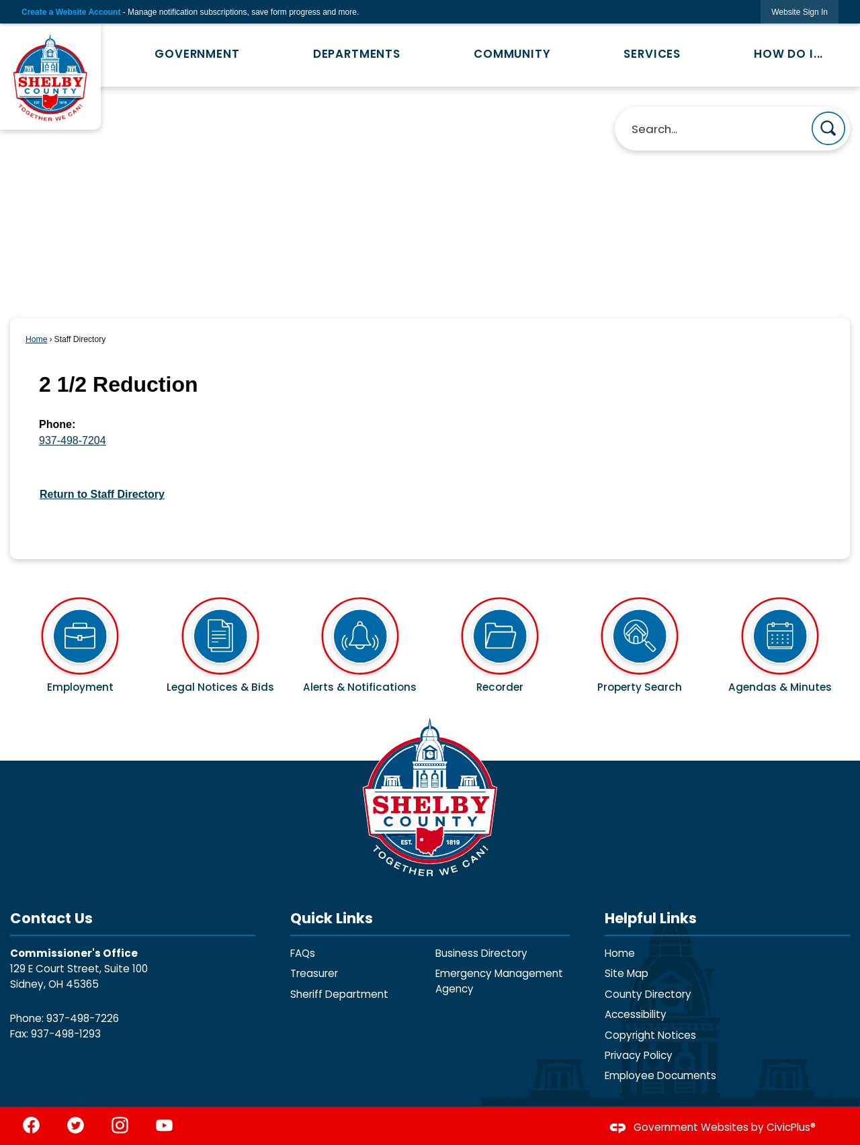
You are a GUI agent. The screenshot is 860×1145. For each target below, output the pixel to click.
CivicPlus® (791, 1127)
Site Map (626, 973)
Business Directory (481, 953)
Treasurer (314, 973)
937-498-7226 (82, 1018)
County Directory (648, 994)
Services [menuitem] (652, 54)
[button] (828, 128)
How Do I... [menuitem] (788, 54)
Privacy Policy (639, 1055)
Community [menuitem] (512, 54)
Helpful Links (651, 918)
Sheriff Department (339, 994)
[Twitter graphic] (75, 1125)
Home (36, 339)
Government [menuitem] (197, 54)
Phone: (57, 424)
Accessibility (635, 1014)
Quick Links (331, 918)
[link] (799, 12)
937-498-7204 (72, 440)
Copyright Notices (650, 1035)
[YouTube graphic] (164, 1125)
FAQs (302, 953)
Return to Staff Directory (102, 494)
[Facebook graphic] (31, 1125)
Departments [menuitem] (356, 54)
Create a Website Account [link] (71, 12)
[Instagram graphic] (120, 1125)
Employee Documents (660, 1075)
